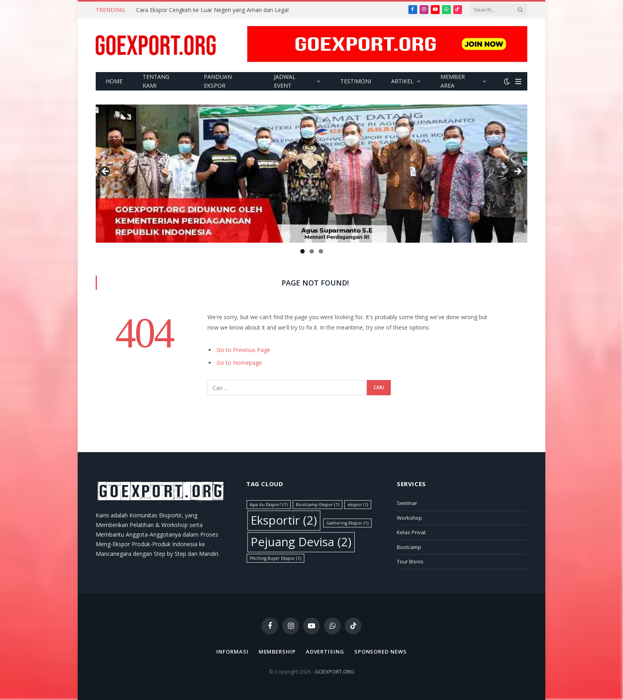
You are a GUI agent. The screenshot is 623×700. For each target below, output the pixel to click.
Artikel (402, 81)
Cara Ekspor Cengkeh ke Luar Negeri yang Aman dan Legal (212, 10)
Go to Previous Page (243, 350)
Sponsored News (380, 651)
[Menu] (518, 81)
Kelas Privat (411, 532)
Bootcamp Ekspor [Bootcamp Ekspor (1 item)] (317, 504)
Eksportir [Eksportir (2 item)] (284, 520)
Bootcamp (409, 547)
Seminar (407, 503)
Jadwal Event (284, 81)
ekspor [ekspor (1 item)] (358, 504)
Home (114, 81)
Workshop (409, 517)
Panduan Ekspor (218, 81)
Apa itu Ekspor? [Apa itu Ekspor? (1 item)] (268, 504)
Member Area (452, 81)
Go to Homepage (239, 362)
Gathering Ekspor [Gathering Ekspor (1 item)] (347, 523)
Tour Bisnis (410, 561)
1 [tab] (302, 251)
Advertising (325, 651)
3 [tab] (321, 251)
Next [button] (517, 172)
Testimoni (355, 81)
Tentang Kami (156, 81)
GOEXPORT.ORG (334, 671)
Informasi (232, 651)
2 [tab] (311, 251)
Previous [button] (106, 172)
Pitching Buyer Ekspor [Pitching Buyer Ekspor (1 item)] (275, 558)
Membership (277, 651)
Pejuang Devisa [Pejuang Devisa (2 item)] (301, 542)
